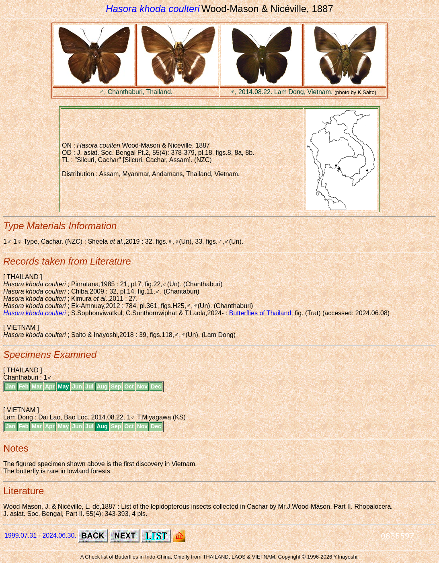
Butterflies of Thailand (260, 313)
